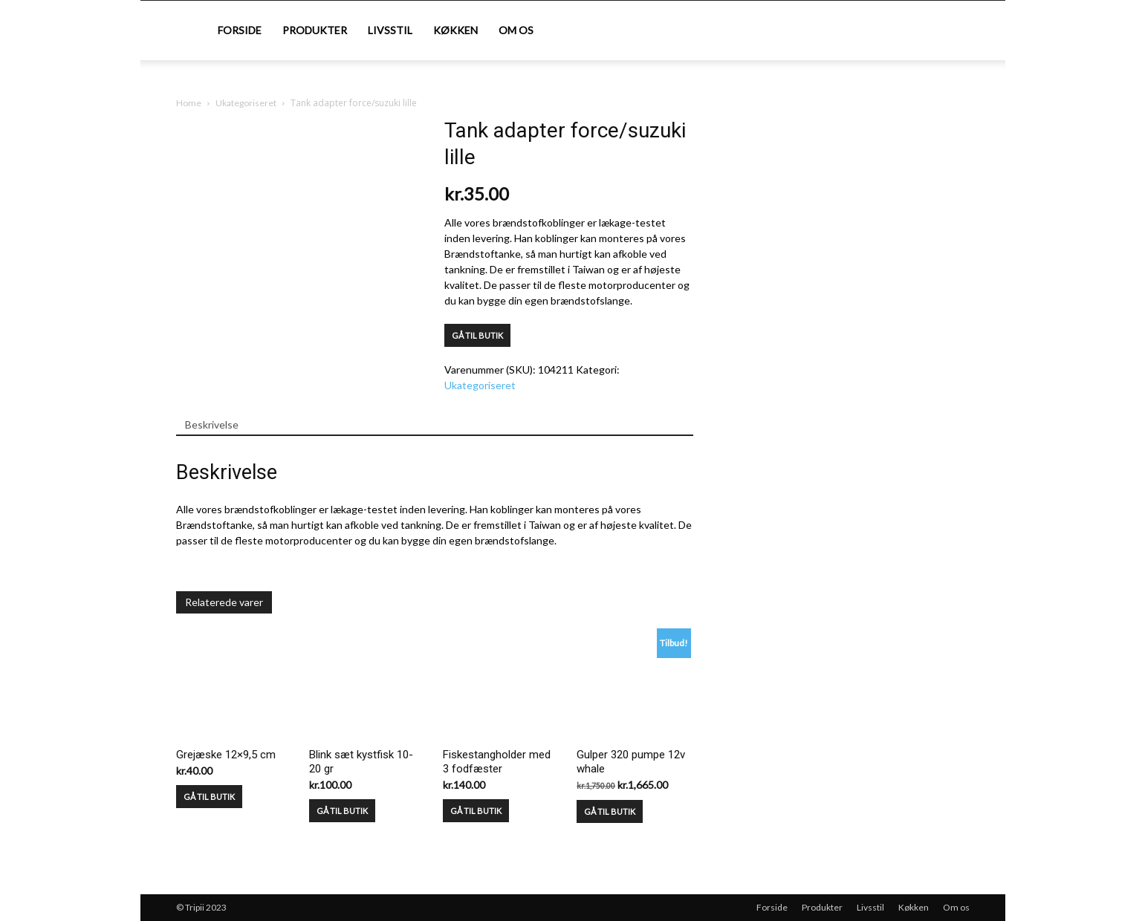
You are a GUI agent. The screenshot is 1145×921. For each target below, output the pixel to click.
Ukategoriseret (245, 102)
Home (188, 102)
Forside (240, 30)
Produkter (314, 30)
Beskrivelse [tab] (212, 424)
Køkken (455, 30)
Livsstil (390, 30)
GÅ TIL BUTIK (477, 335)
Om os (516, 30)
